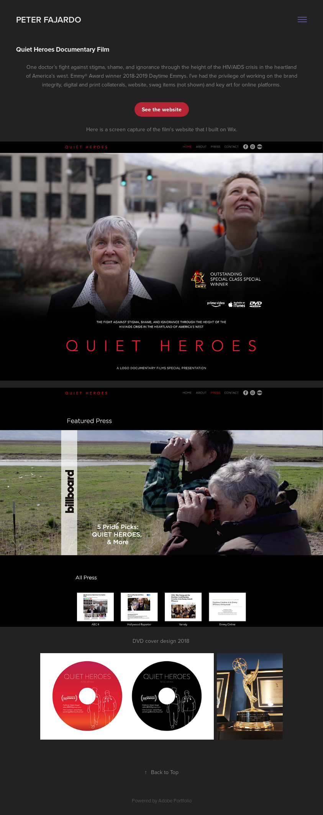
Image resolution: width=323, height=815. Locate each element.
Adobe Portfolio (175, 800)
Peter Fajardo (48, 19)
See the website (162, 109)
